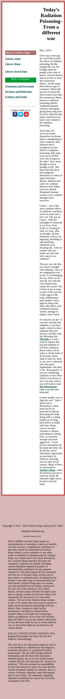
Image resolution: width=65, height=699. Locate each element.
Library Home (12, 64)
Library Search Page (16, 71)
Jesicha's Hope (13, 58)
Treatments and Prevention (19, 86)
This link (44, 339)
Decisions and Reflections (18, 91)
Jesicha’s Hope (47, 470)
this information (48, 386)
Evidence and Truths (16, 97)
